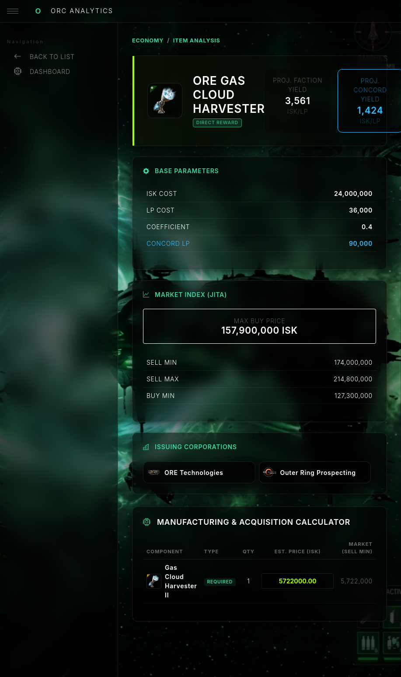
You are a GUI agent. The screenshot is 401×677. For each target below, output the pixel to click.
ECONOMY (148, 40)
